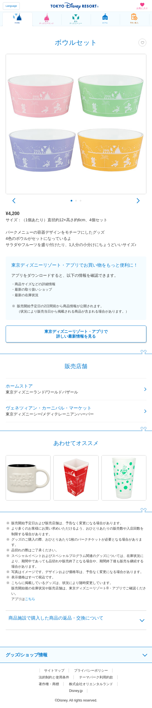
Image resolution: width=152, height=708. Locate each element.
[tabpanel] (76, 127)
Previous (13, 200)
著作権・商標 (49, 684)
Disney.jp (75, 691)
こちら (30, 599)
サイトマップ (54, 670)
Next (138, 200)
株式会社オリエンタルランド (91, 684)
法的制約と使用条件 (54, 677)
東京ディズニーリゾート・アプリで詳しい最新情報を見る (76, 333)
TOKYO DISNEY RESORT (75, 6)
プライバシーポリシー (91, 670)
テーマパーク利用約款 (96, 677)
